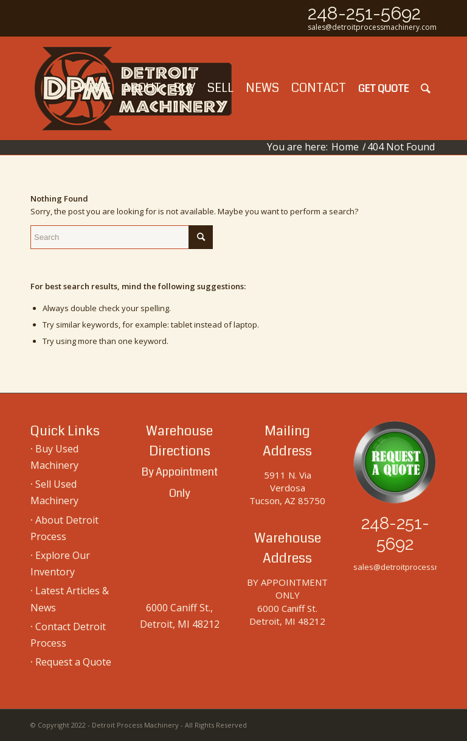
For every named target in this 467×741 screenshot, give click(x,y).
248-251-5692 (364, 13)
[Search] (426, 88)
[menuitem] (94, 88)
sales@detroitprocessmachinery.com (372, 27)
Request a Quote (73, 662)
